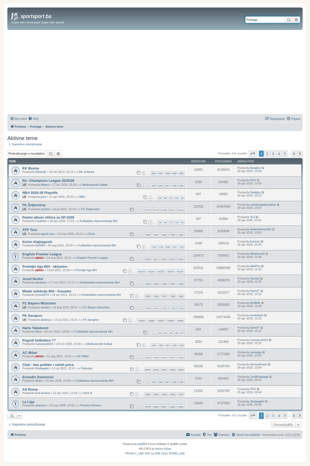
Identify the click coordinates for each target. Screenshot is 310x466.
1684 (180, 234)
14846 (151, 320)
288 (174, 382)
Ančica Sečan (163, 448)
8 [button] (294, 153)
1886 (164, 284)
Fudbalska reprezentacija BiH (99, 220)
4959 (180, 369)
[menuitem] (33, 119)
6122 (180, 210)
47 (182, 333)
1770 (147, 308)
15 (159, 222)
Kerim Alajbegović (37, 242)
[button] (253, 154)
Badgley (255, 167)
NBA (82, 196)
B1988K (255, 302)
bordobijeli (256, 315)
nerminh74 (42, 294)
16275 (160, 271)
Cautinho (41, 220)
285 (153, 382)
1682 (164, 234)
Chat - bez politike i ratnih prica (48, 365)
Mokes (45, 184)
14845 (141, 320)
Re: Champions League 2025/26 (48, 181)
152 (174, 345)
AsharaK (40, 171)
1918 (180, 357)
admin (39, 257)
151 (168, 345)
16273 (141, 271)
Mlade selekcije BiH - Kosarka (46, 291)
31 (171, 198)
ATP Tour (29, 230)
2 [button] (267, 153)
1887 (172, 284)
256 (160, 185)
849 (174, 173)
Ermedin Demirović (38, 377)
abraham (40, 282)
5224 (180, 259)
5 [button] (285, 153)
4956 (156, 369)
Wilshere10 (257, 253)
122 (181, 247)
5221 (156, 259)
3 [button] (273, 153)
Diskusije (86, 368)
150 (160, 345)
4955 (147, 369)
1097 (180, 394)
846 (153, 173)
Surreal (254, 278)
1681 (156, 234)
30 (165, 198)
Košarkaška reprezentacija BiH (99, 282)
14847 (160, 320)
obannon (40, 405)
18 (176, 222)
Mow (38, 331)
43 (159, 333)
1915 (156, 357)
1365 (147, 296)
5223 (172, 259)
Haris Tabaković (35, 328)
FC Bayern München (39, 303)
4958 (172, 369)
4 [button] (279, 153)
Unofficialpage (259, 376)
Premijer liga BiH (86, 270)
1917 (172, 357)
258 (174, 185)
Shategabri (42, 368)
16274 (151, 271)
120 (168, 247)
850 (181, 173)
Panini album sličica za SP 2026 (48, 217)
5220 (147, 259)
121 (174, 247)
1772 (164, 308)
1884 (147, 284)
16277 (180, 271)
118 (153, 247)
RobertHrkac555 (260, 229)
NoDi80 (40, 245)
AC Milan (29, 353)
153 (181, 345)
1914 (147, 357)
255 (153, 185)
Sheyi (39, 380)
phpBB (141, 444)
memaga (255, 352)
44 (165, 333)
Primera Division (90, 405)
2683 (180, 406)
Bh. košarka (86, 171)
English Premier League (42, 254)
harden (45, 307)
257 (168, 185)
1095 (164, 394)
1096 (172, 394)
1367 (164, 296)
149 (153, 345)
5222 (164, 259)
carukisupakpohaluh (263, 204)
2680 (156, 406)
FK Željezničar (34, 205)
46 (176, 333)
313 (252, 217)
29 (159, 198)
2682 (172, 406)
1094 (156, 394)
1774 (180, 308)
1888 (180, 284)
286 (160, 382)
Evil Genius (42, 393)
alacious (46, 319)
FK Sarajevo (32, 316)
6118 (147, 210)
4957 (164, 369)
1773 (172, 308)
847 (160, 173)
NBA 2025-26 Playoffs (40, 193)
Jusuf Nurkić (32, 279)
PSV (253, 180)
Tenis (91, 233)
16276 (170, 271)
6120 (164, 210)
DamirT (255, 290)
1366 (156, 296)
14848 (170, 320)
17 (171, 222)
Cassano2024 (44, 343)
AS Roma (30, 389)
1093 (147, 394)
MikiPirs (255, 266)
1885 (156, 284)
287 (168, 382)
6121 (172, 210)
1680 (147, 234)
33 (182, 198)
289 (181, 382)
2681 (164, 406)
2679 (147, 406)
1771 (156, 308)
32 (176, 198)
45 (171, 333)
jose (43, 196)
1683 (172, 234)
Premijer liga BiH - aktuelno (44, 266)
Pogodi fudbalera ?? (39, 340)
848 (168, 173)
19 (182, 222)
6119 (156, 210)
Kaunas (255, 241)
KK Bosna (30, 168)
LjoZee (45, 209)
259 (181, 185)
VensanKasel (258, 364)
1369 (180, 296)
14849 (180, 320)
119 (160, 247)
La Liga (28, 402)
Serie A (87, 393)
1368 (172, 296)
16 (165, 222)
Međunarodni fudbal (94, 184)
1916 (164, 357)
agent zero (47, 233)
